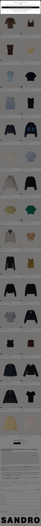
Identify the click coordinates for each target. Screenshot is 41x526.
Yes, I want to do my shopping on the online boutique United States (20, 7)
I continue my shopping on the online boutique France (20, 9)
